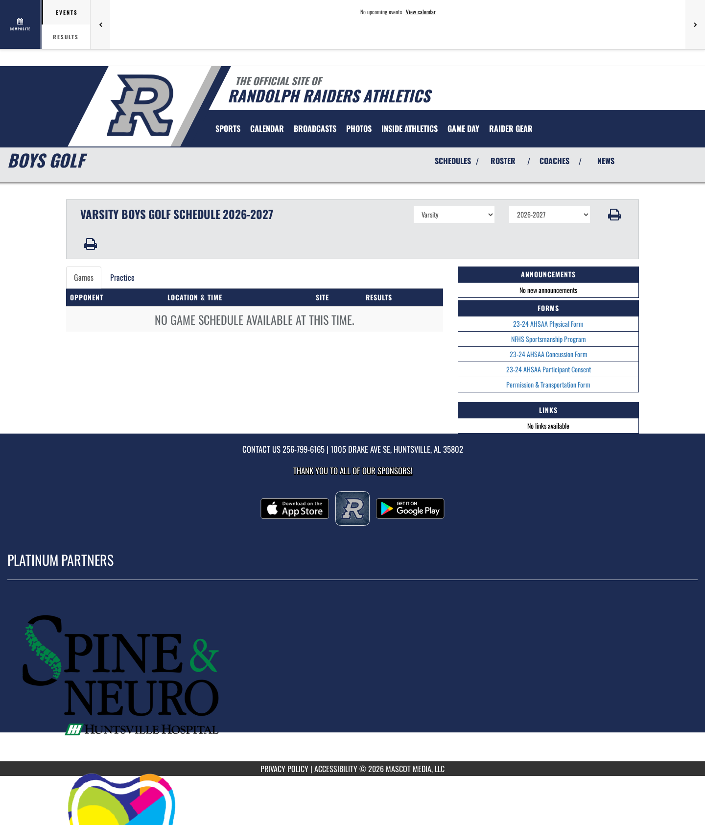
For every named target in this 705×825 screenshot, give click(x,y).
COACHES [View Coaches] (554, 161)
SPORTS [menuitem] (227, 128)
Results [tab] (66, 37)
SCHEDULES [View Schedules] (453, 161)
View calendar (421, 12)
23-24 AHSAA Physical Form (548, 323)
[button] (614, 214)
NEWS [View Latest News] (605, 161)
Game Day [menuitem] (463, 128)
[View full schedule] (21, 24)
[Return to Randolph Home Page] (140, 105)
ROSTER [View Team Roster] (503, 161)
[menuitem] (267, 128)
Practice (122, 277)
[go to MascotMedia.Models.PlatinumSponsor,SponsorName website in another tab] (352, 678)
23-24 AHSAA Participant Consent (548, 369)
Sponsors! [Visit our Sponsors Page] (394, 470)
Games (84, 277)
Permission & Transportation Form (548, 384)
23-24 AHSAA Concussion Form (549, 354)
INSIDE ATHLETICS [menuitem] (409, 128)
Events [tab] (67, 12)
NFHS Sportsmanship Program (548, 339)
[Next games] (695, 24)
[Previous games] (100, 24)
